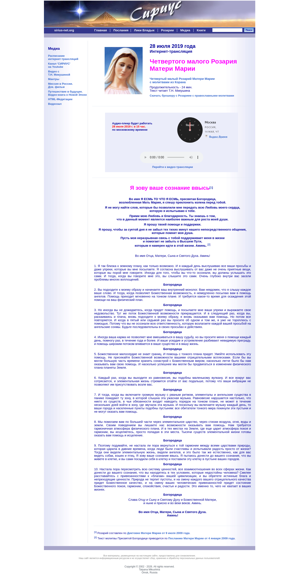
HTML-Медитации (60, 99)
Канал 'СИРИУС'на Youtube (59, 65)
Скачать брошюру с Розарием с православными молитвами (192, 95)
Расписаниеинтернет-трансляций (63, 57)
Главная (100, 30)
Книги (201, 30)
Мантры (53, 79)
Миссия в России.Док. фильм (60, 85)
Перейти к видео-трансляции (172, 167)
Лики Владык (144, 30)
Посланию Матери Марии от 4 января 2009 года (201, 538)
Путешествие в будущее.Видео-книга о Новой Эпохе (67, 93)
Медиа (185, 30)
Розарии (167, 30)
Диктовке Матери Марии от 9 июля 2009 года (158, 533)
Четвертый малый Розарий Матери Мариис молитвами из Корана (182, 80)
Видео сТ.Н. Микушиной (59, 73)
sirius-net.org (64, 30)
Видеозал (55, 103)
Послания (120, 30)
